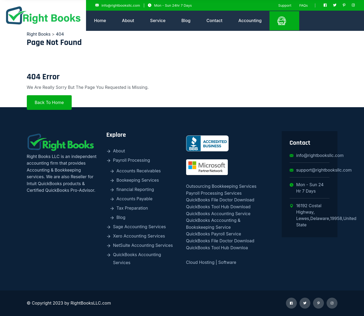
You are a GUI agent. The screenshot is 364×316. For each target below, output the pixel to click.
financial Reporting (135, 189)
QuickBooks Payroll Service (213, 233)
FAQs (303, 5)
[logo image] (43, 15)
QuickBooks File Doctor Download (220, 199)
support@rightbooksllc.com (309, 170)
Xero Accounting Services (139, 236)
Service (157, 20)
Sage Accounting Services (139, 226)
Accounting (250, 20)
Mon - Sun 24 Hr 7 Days (307, 188)
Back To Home (49, 102)
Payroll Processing (131, 160)
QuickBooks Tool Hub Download (218, 206)
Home (100, 20)
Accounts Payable (135, 198)
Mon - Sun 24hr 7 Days (170, 5)
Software (226, 262)
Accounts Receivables (139, 170)
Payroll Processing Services (214, 193)
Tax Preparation (132, 208)
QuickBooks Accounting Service (218, 213)
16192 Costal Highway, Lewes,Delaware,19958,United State (309, 215)
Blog (185, 20)
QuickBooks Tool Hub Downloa (217, 247)
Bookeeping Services (138, 180)
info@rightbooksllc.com (117, 5)
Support (284, 5)
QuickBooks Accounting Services (137, 258)
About (128, 20)
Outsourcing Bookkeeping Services (221, 186)
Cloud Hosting (200, 262)
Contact (214, 20)
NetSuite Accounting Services (143, 245)
